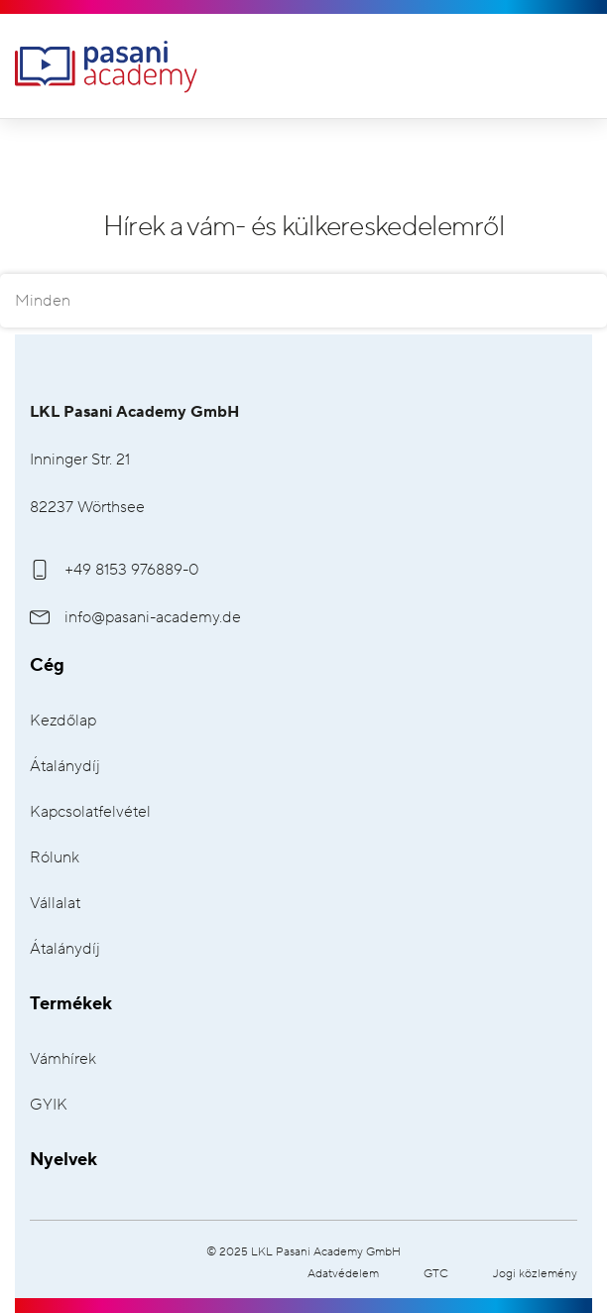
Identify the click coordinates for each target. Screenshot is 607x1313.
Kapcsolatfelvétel (90, 812)
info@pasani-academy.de (135, 617)
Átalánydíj (65, 766)
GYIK (48, 1105)
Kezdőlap (63, 721)
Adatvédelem (343, 1273)
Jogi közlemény (535, 1273)
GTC (436, 1273)
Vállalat (55, 903)
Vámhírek (63, 1059)
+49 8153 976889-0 (114, 570)
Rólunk (54, 858)
